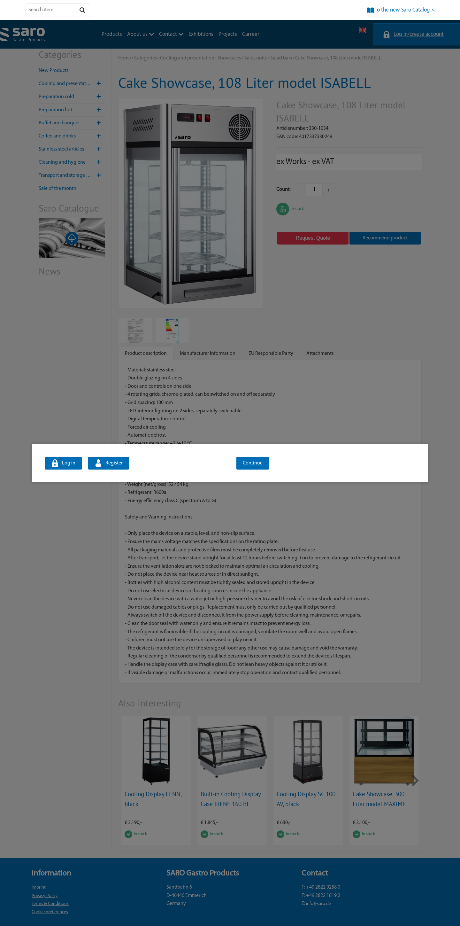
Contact (171, 34)
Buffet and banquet (72, 123)
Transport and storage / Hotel (72, 175)
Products (112, 34)
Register (114, 463)
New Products (53, 70)
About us (140, 34)
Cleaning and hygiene (72, 162)
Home (124, 58)
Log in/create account (419, 34)
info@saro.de (318, 903)
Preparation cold (72, 96)
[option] (156, 780)
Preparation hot (72, 110)
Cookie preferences (50, 912)
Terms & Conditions (50, 903)
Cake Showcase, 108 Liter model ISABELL (338, 58)
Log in (68, 463)
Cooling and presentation (72, 83)
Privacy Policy (44, 895)
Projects (227, 34)
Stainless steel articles (72, 149)
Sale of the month (57, 188)
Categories (145, 58)
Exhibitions (200, 34)
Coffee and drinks (72, 136)
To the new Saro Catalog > (404, 10)
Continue (253, 463)
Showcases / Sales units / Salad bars (255, 58)
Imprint (39, 887)
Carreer (250, 34)
